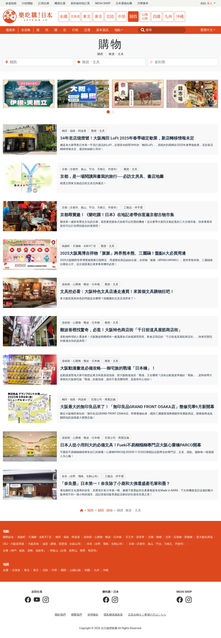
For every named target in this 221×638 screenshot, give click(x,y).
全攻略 (25, 30)
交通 (87, 30)
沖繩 (180, 16)
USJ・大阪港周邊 (13, 543)
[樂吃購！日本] (106, 600)
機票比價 (59, 3)
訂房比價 (43, 3)
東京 (98, 16)
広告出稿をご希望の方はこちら (147, 614)
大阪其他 (33, 543)
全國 (63, 16)
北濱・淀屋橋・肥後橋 (179, 537)
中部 (122, 16)
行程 (75, 30)
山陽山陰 (145, 16)
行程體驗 (27, 3)
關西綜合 (8, 537)
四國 (157, 16)
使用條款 (92, 614)
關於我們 (60, 614)
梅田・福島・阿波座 (67, 537)
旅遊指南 (11, 3)
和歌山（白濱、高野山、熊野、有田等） (74, 550)
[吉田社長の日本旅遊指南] (28, 600)
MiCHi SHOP (102, 3)
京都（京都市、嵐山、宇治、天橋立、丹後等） (157, 543)
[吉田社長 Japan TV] (35, 600)
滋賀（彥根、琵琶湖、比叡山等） (62, 543)
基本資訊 (102, 30)
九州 (168, 16)
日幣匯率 (142, 3)
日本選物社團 (124, 3)
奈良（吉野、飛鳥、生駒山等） (106, 543)
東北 (87, 16)
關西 (133, 16)
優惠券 (10, 30)
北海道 (75, 16)
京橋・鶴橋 (155, 537)
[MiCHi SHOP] (180, 600)
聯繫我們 (76, 614)
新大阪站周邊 (204, 537)
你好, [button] (206, 3)
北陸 (110, 16)
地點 (117, 30)
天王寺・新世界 (134, 537)
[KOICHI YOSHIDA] (44, 600)
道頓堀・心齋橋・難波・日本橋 (103, 537)
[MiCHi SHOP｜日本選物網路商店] (187, 600)
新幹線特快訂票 (80, 3)
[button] (208, 30)
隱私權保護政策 (113, 614)
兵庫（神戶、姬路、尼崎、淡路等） (24, 550)
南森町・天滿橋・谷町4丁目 (34, 537)
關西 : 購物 (105, 510)
